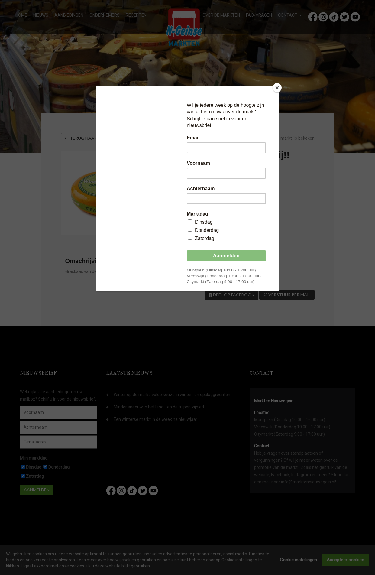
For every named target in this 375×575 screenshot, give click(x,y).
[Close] (277, 87)
